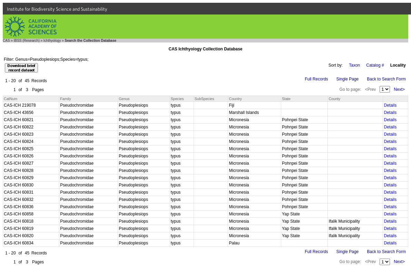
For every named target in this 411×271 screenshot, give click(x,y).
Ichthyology (52, 40)
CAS (6, 40)
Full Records (316, 79)
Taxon (354, 65)
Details (390, 105)
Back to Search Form (386, 79)
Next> (399, 89)
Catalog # (375, 65)
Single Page (347, 79)
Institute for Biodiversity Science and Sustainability (57, 9)
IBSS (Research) (27, 40)
